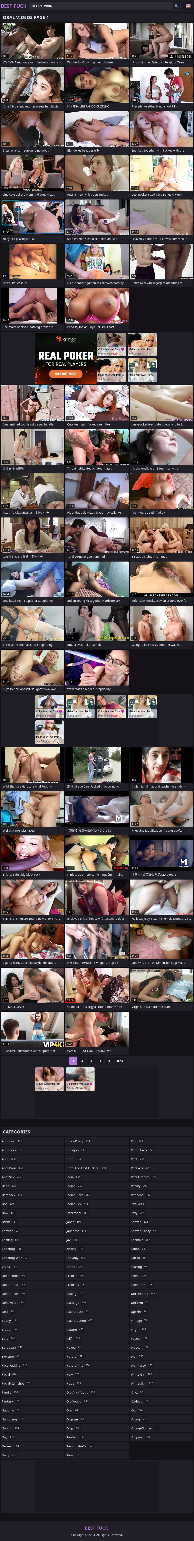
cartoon (11, 1231)
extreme (11, 1356)
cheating (12, 1249)
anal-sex (12, 1177)
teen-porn (142, 1285)
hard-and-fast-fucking (86, 1168)
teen (139, 1276)
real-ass (141, 1168)
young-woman (145, 1428)
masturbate (77, 1311)
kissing (75, 1249)
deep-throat (14, 1276)
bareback (12, 1195)
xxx (137, 1410)
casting (10, 1240)
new (73, 1374)
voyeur (140, 1338)
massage (76, 1302)
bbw (9, 1213)
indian (74, 1186)
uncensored (143, 1294)
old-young (77, 1401)
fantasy (11, 1401)
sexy (138, 1213)
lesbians (75, 1285)
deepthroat (14, 1285)
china (10, 1267)
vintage (139, 1320)
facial (10, 1374)
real (138, 1159)
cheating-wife (15, 1258)
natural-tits (78, 1365)
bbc (8, 1204)
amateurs (12, 1150)
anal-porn (13, 1168)
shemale (141, 1240)
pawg (73, 1455)
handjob (76, 1150)
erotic (10, 1329)
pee (137, 1141)
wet (137, 1356)
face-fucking (15, 1365)
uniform (140, 1302)
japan (74, 1222)
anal (9, 1159)
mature (75, 1329)
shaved (140, 1222)
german (11, 1446)
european (12, 1347)
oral (73, 1410)
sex (138, 1204)
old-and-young (81, 1392)
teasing (139, 1267)
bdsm (10, 1222)
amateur (12, 1141)
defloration (14, 1294)
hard (74, 1159)
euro (9, 1338)
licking (75, 1294)
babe (9, 1186)
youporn (141, 1437)
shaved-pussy (144, 1231)
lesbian (75, 1276)
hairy (9, 1455)
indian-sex (77, 1204)
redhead (141, 1195)
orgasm (76, 1419)
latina (74, 1267)
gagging (11, 1410)
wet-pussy (142, 1365)
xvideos (140, 1401)
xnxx (137, 1392)
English (188, 6)
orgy (73, 1428)
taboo (139, 1249)
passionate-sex (80, 1446)
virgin (139, 1329)
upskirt (139, 1311)
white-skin (142, 1383)
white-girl (142, 1374)
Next (119, 1060)
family (10, 1392)
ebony (10, 1320)
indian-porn (78, 1195)
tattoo (139, 1258)
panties (75, 1437)
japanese (76, 1231)
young (139, 1419)
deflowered (13, 1302)
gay (8, 1437)
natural (75, 1356)
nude (74, 1383)
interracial (77, 1213)
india (73, 1177)
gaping (11, 1428)
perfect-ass (143, 1150)
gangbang (13, 1419)
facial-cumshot (17, 1383)
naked (74, 1347)
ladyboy (76, 1258)
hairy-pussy (78, 1141)
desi (9, 1311)
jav (72, 1240)
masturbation (80, 1320)
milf (73, 1338)
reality (139, 1186)
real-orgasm (144, 1177)
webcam (140, 1347)
